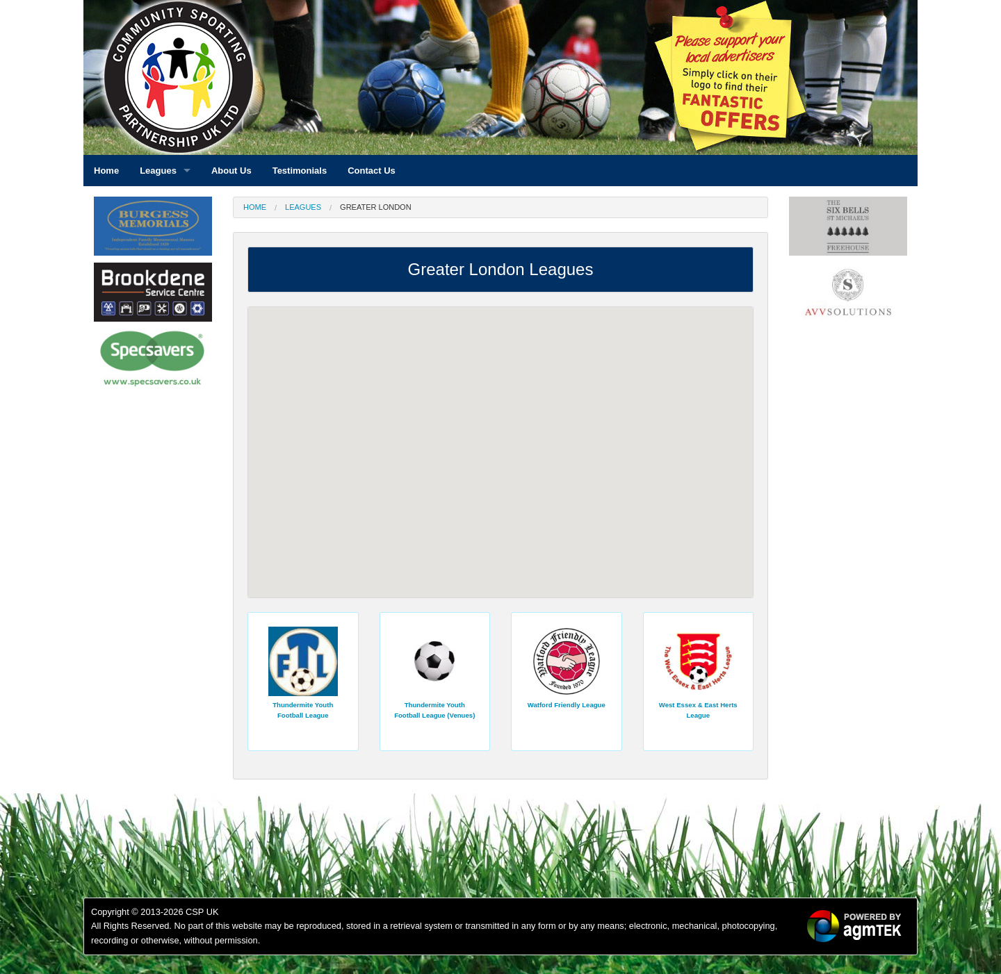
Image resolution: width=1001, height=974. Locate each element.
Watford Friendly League (566, 705)
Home (254, 207)
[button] (466, 433)
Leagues (303, 207)
